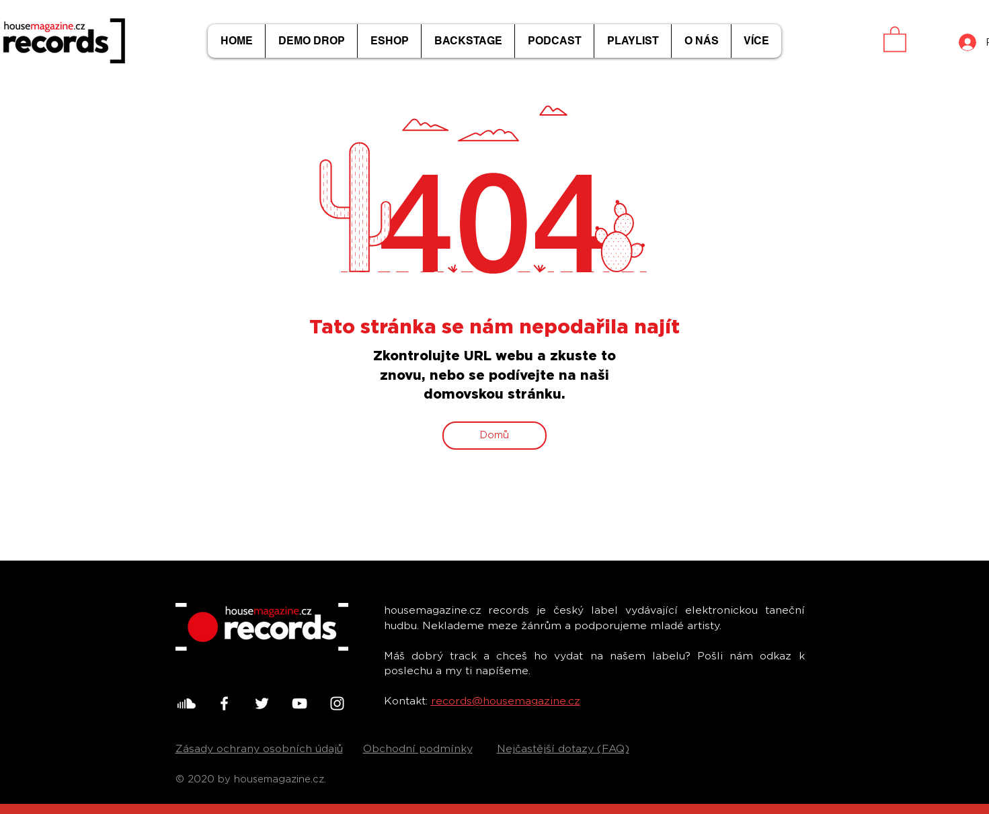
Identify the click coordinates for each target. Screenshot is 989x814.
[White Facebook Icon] (224, 703)
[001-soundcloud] (186, 703)
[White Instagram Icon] (337, 703)
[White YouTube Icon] (299, 703)
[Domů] (494, 435)
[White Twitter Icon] (262, 703)
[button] (894, 38)
